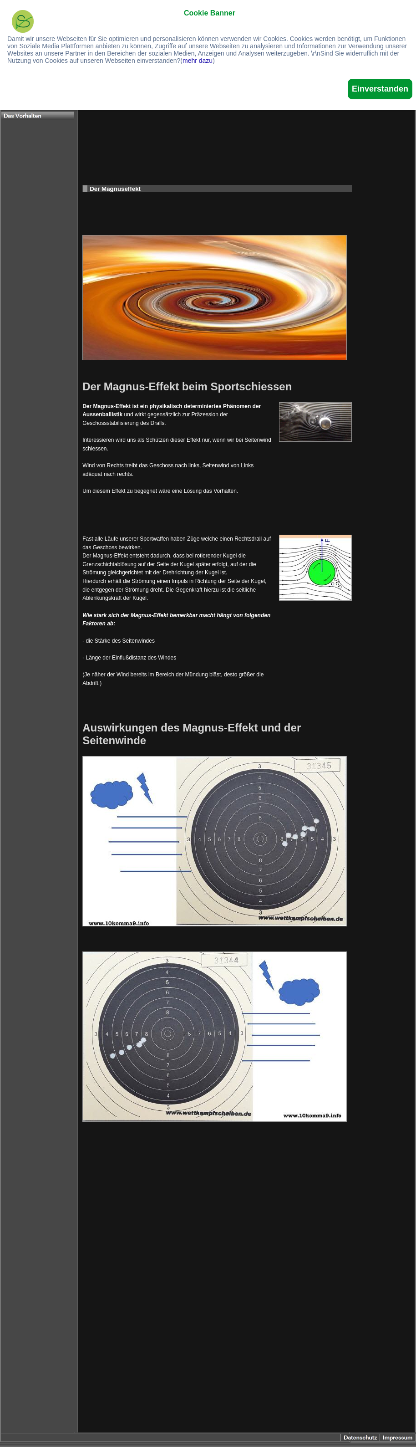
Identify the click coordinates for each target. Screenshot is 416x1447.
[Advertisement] (246, 111)
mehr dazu (198, 60)
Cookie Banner (209, 13)
